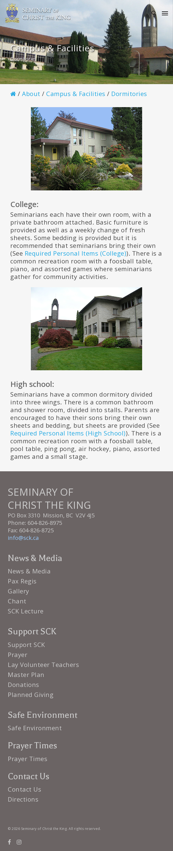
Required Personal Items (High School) (68, 433)
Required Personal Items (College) (76, 253)
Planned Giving (30, 694)
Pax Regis (22, 581)
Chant (17, 601)
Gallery (18, 591)
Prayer (17, 654)
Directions (23, 799)
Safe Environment (35, 728)
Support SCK (26, 644)
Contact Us (24, 789)
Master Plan (26, 674)
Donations (23, 684)
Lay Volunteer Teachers (43, 664)
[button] (165, 13)
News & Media (29, 571)
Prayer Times (27, 758)
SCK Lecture (26, 611)
